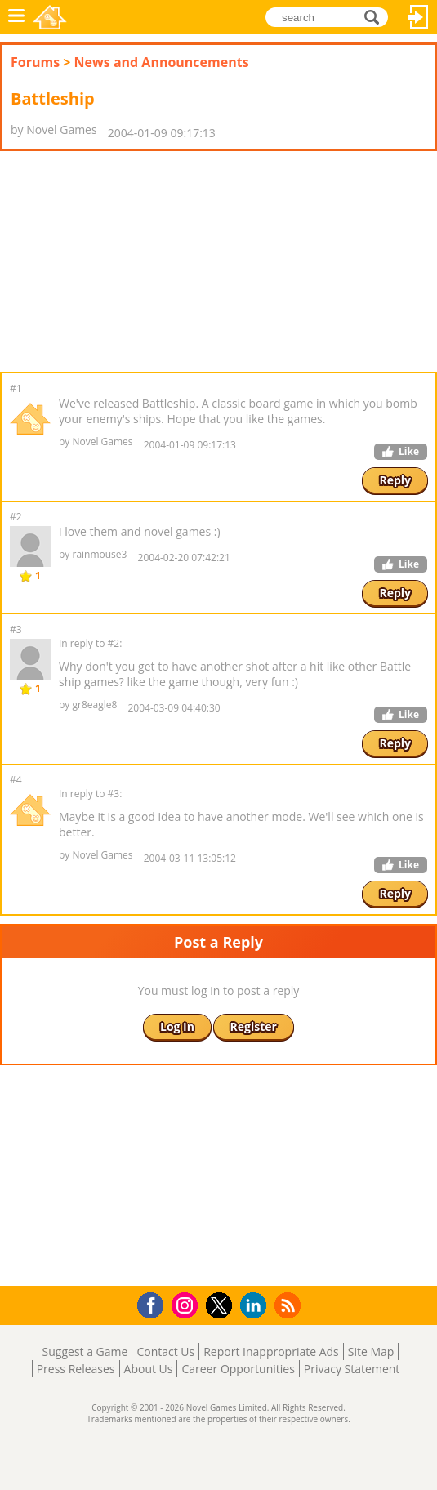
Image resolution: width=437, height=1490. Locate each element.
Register (253, 1026)
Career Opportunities (237, 1368)
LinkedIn (256, 1306)
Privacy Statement (352, 1368)
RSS (289, 1305)
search (376, 16)
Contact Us (165, 1351)
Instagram (187, 1304)
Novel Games (50, 17)
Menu (16, 17)
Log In (418, 17)
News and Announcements (161, 62)
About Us (148, 1368)
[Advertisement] (130, 261)
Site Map (371, 1351)
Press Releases (76, 1368)
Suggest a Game (85, 1351)
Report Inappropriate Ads (271, 1351)
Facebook (154, 1303)
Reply (395, 480)
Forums (35, 62)
